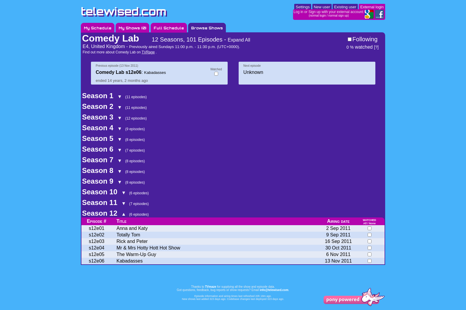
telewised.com (123, 11)
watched (360, 47)
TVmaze (210, 286)
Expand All (239, 39)
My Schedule (97, 28)
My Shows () (132, 28)
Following (364, 39)
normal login (318, 15)
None (372, 223)
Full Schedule (169, 28)
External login (372, 7)
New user (322, 7)
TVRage (148, 52)
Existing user (345, 7)
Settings (303, 7)
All (365, 223)
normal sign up (338, 15)
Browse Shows (207, 28)
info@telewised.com (274, 290)
